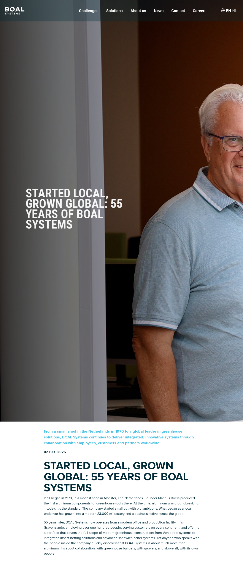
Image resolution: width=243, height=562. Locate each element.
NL (234, 10)
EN (228, 10)
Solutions (114, 10)
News (159, 10)
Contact (178, 10)
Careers (199, 10)
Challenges (88, 10)
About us (138, 10)
